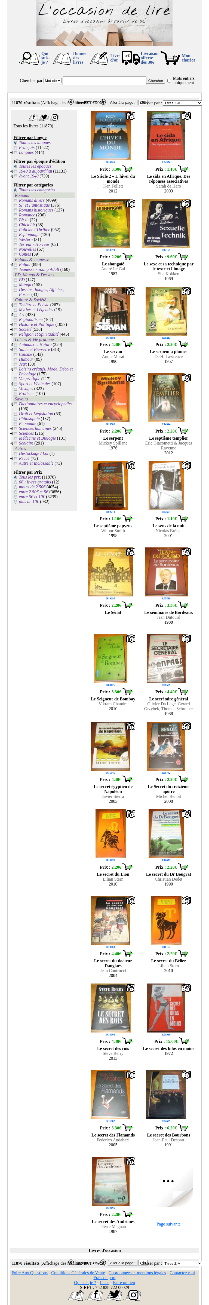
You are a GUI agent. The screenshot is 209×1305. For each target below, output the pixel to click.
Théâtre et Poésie (34, 304)
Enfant (24, 264)
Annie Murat (113, 356)
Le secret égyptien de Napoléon (113, 789)
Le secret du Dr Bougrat (168, 874)
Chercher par (31, 80)
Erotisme (26, 393)
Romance (27, 215)
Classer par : (151, 102)
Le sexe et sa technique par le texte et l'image (169, 266)
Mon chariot (188, 57)
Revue (24, 458)
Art (21, 314)
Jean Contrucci (113, 970)
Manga (25, 284)
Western (26, 239)
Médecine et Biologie (37, 438)
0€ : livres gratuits (35, 482)
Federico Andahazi (113, 1140)
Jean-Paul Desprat (169, 1140)
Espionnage (29, 234)
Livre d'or (115, 57)
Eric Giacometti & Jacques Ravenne (168, 445)
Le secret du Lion (113, 874)
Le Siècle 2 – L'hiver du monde (113, 178)
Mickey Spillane (113, 443)
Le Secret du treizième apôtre (168, 789)
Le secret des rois (113, 1048)
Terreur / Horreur (34, 244)
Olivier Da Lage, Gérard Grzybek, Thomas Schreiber (168, 706)
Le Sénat (113, 612)
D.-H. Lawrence (169, 356)
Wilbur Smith (113, 530)
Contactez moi (182, 1272)
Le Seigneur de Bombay (113, 699)
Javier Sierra (113, 796)
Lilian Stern (113, 879)
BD (21, 279)
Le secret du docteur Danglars (113, 963)
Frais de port (105, 1277)
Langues (26, 152)
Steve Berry (113, 1053)
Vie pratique (29, 378)
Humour (26, 359)
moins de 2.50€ (32, 487)
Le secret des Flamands (113, 1135)
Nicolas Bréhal (169, 530)
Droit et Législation (36, 413)
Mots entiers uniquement (184, 80)
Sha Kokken (168, 273)
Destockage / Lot (33, 453)
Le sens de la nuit (168, 525)
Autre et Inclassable (36, 463)
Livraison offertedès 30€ (150, 58)
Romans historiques (36, 210)
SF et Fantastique (34, 205)
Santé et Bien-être (34, 349)
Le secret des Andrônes (113, 1221)
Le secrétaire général (168, 699)
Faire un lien (124, 1282)
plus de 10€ (29, 501)
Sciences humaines (35, 428)
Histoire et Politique (36, 324)
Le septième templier (168, 438)
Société (25, 329)
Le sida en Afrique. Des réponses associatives (168, 178)
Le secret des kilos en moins (168, 1048)
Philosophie (29, 418)
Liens (104, 1282)
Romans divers (32, 200)
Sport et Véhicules (34, 383)
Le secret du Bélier (168, 960)
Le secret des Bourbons (168, 1135)
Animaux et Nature (35, 344)
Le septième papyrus (113, 525)
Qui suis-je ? (45, 58)
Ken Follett (113, 186)
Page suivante (168, 1224)
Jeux (23, 364)
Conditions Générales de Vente (78, 1272)
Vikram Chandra (113, 703)
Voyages (26, 388)
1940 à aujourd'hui (35, 171)
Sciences (26, 433)
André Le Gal (113, 268)
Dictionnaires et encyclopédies (45, 404)
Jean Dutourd (168, 617)
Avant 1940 (28, 176)
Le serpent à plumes (168, 351)
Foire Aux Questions (29, 1272)
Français (27, 147)
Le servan (113, 351)
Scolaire (26, 443)
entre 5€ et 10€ (32, 496)
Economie (27, 423)
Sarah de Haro (168, 186)
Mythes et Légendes (36, 309)
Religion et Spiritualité (39, 334)
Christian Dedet (168, 879)
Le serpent (113, 438)
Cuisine (25, 354)
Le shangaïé (113, 264)
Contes (25, 254)
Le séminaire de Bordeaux (168, 612)
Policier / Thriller (34, 229)
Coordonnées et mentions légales (137, 1272)
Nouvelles (27, 249)
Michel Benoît (168, 796)
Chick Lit (27, 224)
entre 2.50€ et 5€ (33, 491)
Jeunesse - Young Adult (39, 269)
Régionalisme (30, 319)
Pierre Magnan (113, 1226)
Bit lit (24, 220)
